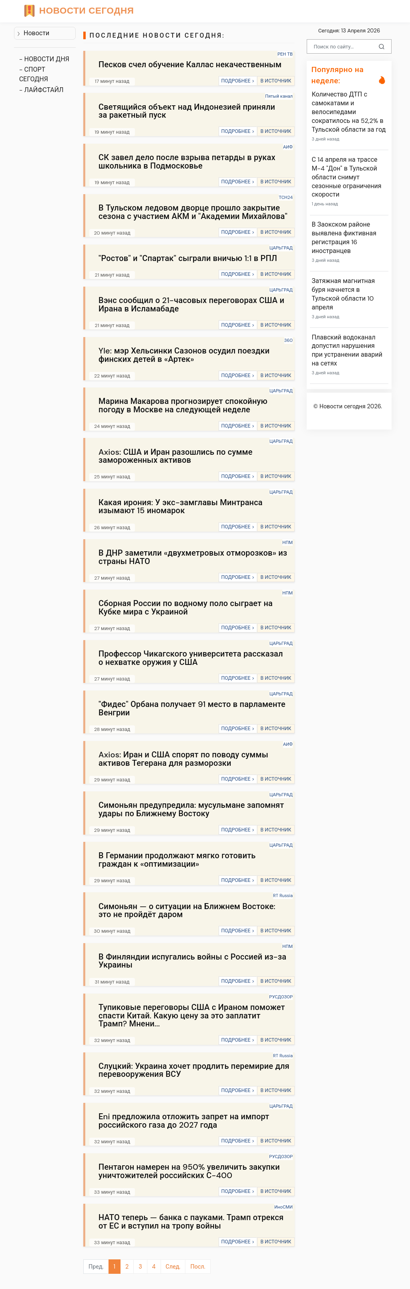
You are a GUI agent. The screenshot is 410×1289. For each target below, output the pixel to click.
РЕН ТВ (285, 54)
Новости (33, 33)
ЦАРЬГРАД (281, 248)
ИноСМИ (283, 1207)
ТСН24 (286, 197)
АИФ (288, 147)
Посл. (197, 1266)
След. (173, 1266)
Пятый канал (279, 96)
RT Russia (283, 895)
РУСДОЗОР (281, 997)
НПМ (287, 542)
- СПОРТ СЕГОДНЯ (33, 74)
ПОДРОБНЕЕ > (237, 81)
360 (288, 340)
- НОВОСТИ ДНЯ (44, 59)
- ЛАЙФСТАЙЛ (41, 90)
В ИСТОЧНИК (275, 81)
